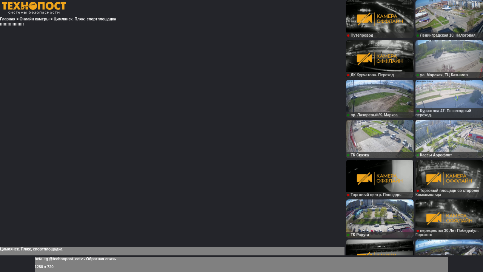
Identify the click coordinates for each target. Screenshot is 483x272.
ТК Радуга (358, 235)
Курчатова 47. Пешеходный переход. (443, 113)
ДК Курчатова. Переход (370, 75)
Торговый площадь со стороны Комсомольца (447, 193)
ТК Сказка (358, 155)
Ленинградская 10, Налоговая (446, 35)
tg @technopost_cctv (64, 259)
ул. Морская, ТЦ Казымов (442, 75)
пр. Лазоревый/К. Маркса (372, 115)
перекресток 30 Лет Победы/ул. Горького (446, 233)
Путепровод (360, 35)
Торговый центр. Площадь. (374, 195)
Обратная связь (101, 259)
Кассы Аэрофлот (434, 155)
